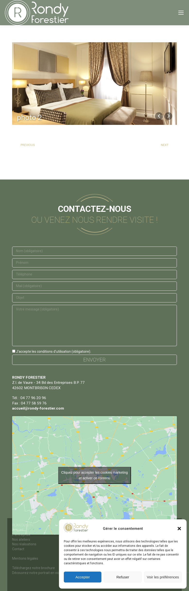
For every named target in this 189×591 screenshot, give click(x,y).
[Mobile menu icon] (181, 12)
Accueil (17, 530)
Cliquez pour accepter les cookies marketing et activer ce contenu (94, 475)
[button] (179, 528)
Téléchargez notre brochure (33, 568)
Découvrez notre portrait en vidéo (37, 573)
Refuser (122, 577)
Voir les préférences (163, 577)
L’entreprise (21, 535)
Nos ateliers (21, 539)
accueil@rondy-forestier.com (38, 408)
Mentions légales (25, 558)
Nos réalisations (24, 544)
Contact (18, 549)
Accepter (82, 577)
